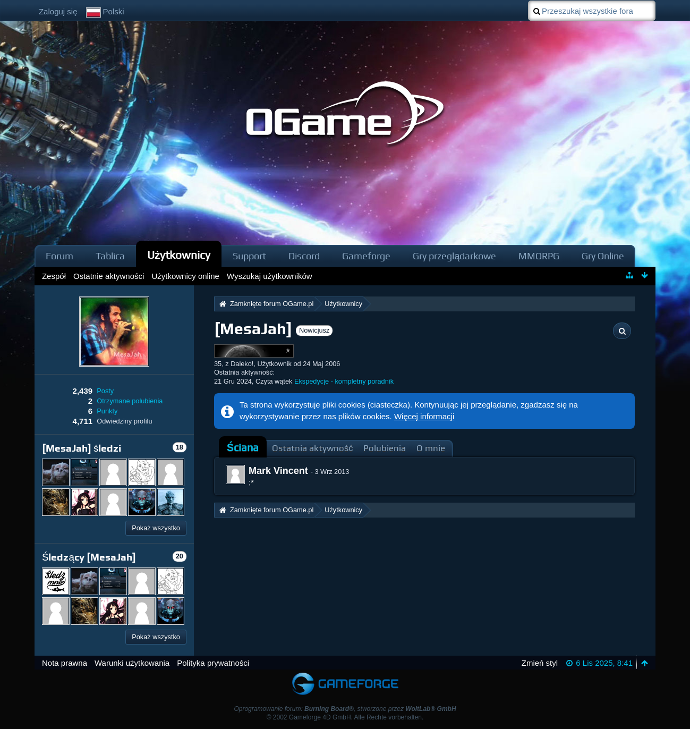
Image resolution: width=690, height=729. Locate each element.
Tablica (110, 255)
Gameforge (366, 255)
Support (249, 255)
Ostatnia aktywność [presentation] (312, 448)
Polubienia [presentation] (384, 448)
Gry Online (603, 255)
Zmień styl (540, 662)
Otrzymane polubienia (130, 401)
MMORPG (538, 255)
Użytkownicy (179, 254)
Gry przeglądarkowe (454, 255)
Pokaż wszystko (156, 528)
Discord (304, 255)
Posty (105, 391)
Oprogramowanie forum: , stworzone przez (345, 709)
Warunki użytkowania (132, 662)
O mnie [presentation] (430, 448)
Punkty (107, 411)
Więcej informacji (424, 416)
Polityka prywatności (213, 662)
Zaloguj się (58, 11)
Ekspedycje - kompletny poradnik (344, 381)
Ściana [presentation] (243, 448)
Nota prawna (64, 662)
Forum (59, 255)
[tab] (243, 448)
